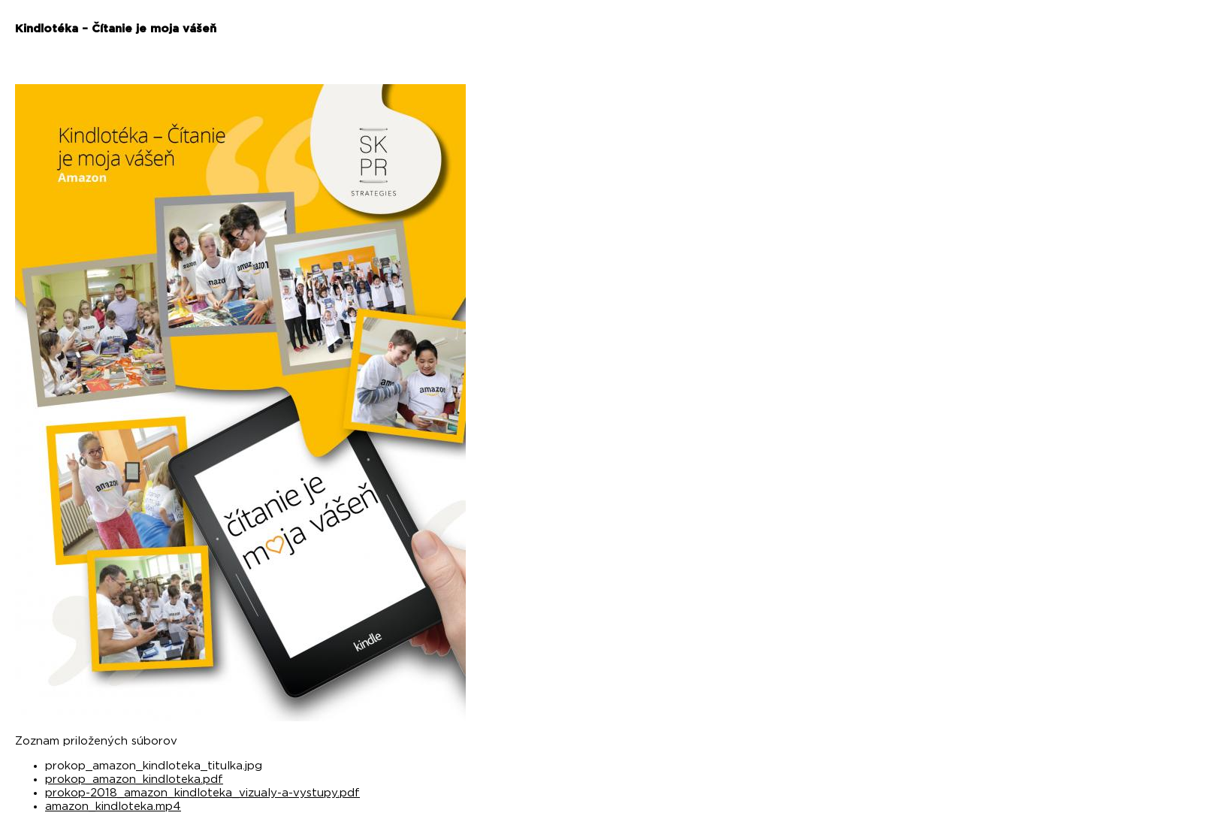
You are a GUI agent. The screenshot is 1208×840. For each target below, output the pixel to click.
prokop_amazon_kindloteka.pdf (134, 779)
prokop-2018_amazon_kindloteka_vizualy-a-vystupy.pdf (202, 793)
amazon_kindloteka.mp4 (113, 806)
